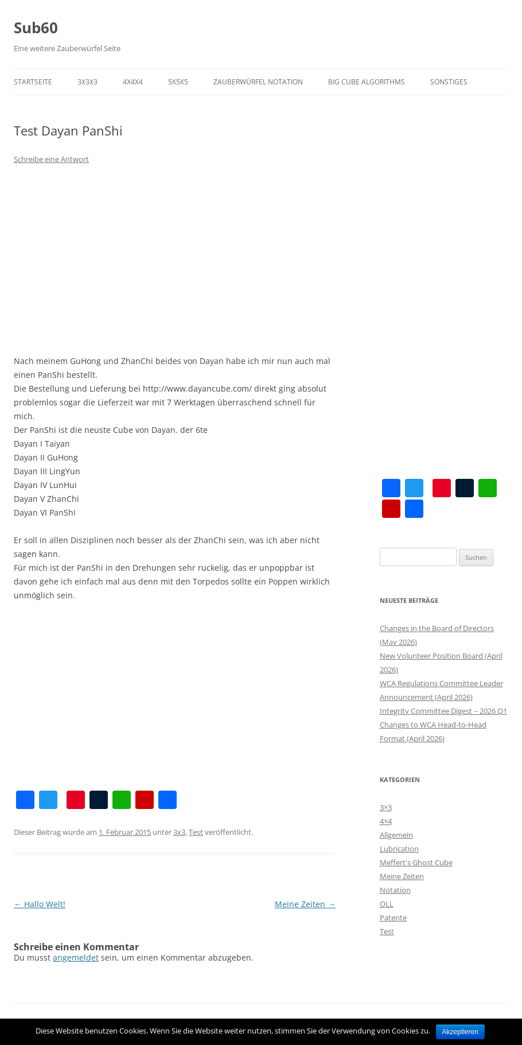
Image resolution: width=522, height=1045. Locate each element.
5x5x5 (178, 82)
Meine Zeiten (305, 904)
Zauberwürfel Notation (258, 82)
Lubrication (399, 848)
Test (196, 832)
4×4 (386, 821)
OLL (387, 904)
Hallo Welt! (39, 904)
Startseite (33, 82)
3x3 (179, 832)
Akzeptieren (460, 1032)
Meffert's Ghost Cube (416, 862)
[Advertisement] (175, 260)
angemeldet (76, 957)
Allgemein (396, 835)
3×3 (386, 807)
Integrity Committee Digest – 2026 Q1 (443, 711)
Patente (393, 917)
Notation (395, 890)
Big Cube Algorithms (366, 82)
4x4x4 (133, 82)
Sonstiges (449, 82)
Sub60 (36, 27)
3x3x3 (87, 82)
